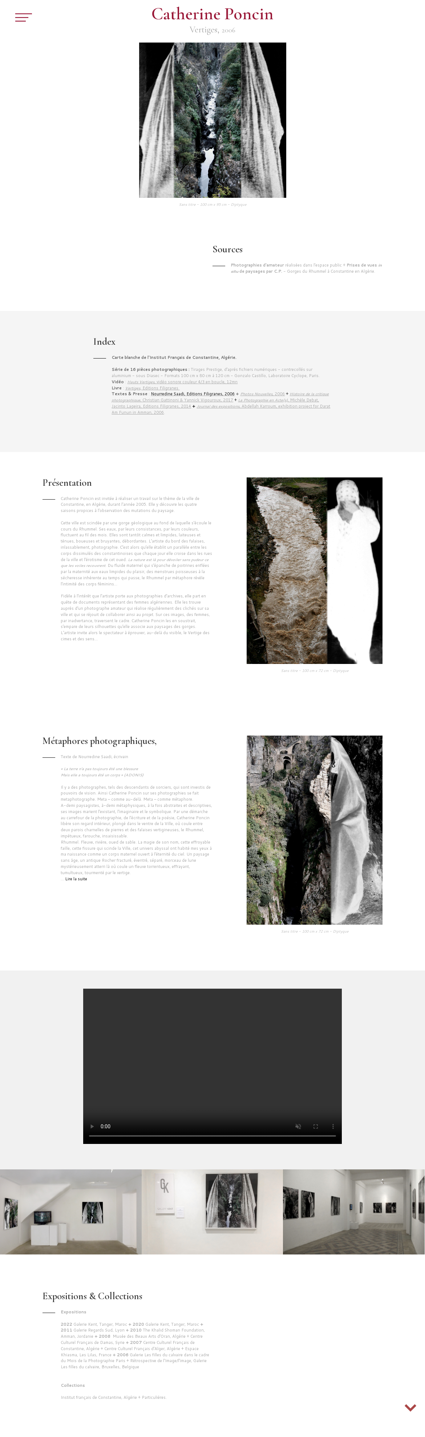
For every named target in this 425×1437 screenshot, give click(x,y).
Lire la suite (76, 879)
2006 (262, 394)
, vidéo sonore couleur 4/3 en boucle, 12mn (182, 382)
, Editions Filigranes (152, 388)
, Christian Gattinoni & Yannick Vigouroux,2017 (220, 397)
